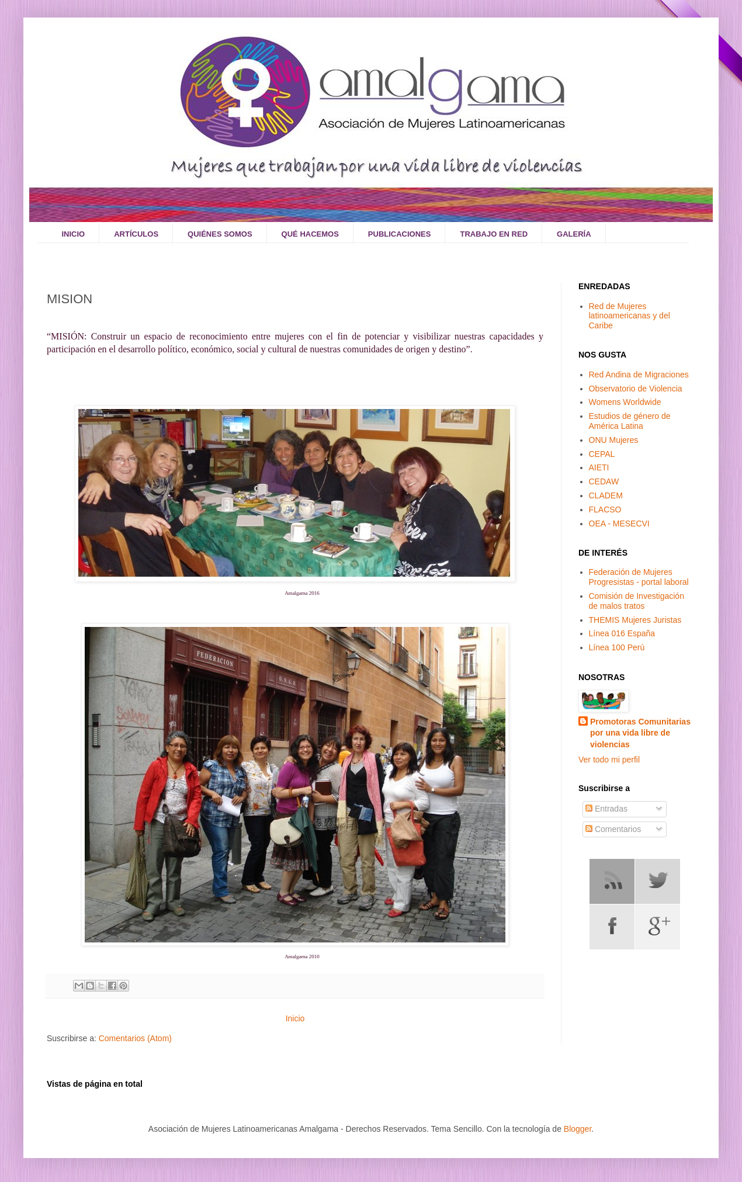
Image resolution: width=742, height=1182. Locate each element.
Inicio (295, 1018)
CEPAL (602, 454)
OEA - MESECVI (619, 523)
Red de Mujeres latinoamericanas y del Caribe (629, 316)
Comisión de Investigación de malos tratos (636, 601)
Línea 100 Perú (617, 647)
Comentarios (613, 829)
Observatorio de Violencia (635, 388)
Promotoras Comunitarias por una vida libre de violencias (640, 733)
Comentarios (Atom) (135, 1038)
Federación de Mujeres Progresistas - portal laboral (639, 577)
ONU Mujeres (614, 440)
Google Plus (657, 926)
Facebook (612, 926)
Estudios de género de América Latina (630, 421)
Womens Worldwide (625, 402)
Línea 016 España (622, 633)
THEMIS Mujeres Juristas (635, 620)
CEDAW (604, 481)
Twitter (657, 881)
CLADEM (606, 495)
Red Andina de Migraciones (639, 374)
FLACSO (605, 509)
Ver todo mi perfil (609, 759)
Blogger (577, 1129)
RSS (612, 881)
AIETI (599, 467)
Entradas (606, 808)
